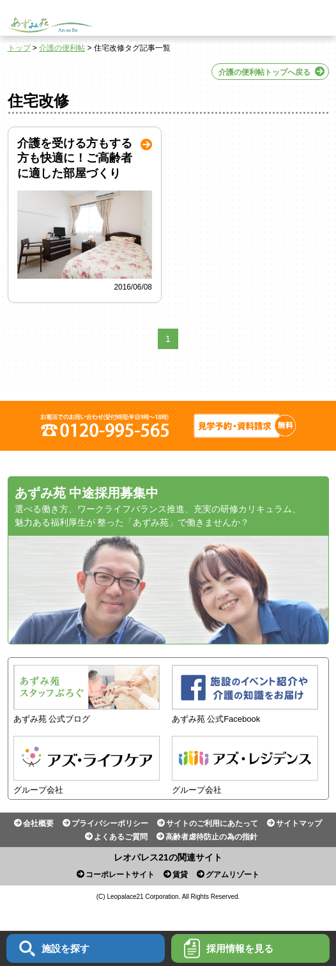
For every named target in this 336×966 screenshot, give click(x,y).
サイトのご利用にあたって (212, 823)
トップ (19, 47)
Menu (318, 18)
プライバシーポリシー (110, 823)
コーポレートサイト (120, 874)
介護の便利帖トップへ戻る (264, 72)
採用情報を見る (228, 949)
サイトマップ (299, 823)
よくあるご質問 (121, 836)
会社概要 (38, 823)
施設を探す (54, 948)
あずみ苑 (50, 25)
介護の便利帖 (62, 47)
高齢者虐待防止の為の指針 (211, 836)
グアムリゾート (232, 874)
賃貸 (180, 874)
